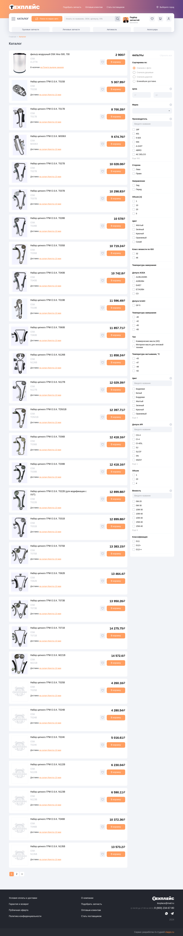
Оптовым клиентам (94, 7)
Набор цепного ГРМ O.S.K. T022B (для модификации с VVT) (58, 493)
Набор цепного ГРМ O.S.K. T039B (47, 464)
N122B (33, 772)
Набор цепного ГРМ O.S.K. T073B (47, 600)
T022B (33, 502)
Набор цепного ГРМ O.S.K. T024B (47, 710)
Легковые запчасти (71, 29)
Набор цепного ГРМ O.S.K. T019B (47, 300)
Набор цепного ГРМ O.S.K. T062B (47, 573)
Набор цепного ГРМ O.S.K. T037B (47, 191)
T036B (33, 444)
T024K (33, 745)
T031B (33, 526)
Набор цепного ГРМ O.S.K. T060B (47, 327)
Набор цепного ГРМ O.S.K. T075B (47, 546)
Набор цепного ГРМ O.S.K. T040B (47, 273)
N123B (33, 799)
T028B (33, 226)
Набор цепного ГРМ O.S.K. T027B (47, 163)
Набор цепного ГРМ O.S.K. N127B (47, 382)
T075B (33, 553)
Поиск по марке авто (47, 19)
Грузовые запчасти (30, 29)
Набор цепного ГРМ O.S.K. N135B (47, 846)
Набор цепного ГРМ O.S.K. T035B (47, 245)
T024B (33, 717)
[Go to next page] (22, 874)
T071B (33, 635)
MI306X (34, 144)
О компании (87, 898)
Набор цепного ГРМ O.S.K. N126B (47, 355)
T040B (33, 280)
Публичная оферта (18, 910)
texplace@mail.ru (165, 903)
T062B (33, 581)
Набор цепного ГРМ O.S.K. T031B (47, 518)
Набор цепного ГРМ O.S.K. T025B (47, 682)
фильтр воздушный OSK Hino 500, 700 (50, 54)
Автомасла (112, 29)
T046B (33, 827)
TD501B (34, 417)
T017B (33, 116)
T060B (33, 335)
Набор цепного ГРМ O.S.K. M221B (47, 655)
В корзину (116, 62)
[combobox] (152, 110)
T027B (33, 171)
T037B (33, 198)
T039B (33, 472)
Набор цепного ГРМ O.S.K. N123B (47, 792)
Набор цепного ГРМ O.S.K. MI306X (48, 136)
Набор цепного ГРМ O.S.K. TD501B (48, 409)
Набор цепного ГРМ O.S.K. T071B (47, 628)
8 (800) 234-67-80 (152, 908)
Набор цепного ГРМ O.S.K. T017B (47, 109)
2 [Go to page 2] (16, 874)
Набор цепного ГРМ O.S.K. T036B (47, 437)
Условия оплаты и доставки (23, 898)
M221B (33, 663)
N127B (33, 390)
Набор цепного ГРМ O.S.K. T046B (47, 819)
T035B (33, 253)
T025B (33, 690)
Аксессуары (152, 29)
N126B (33, 362)
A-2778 (34, 62)
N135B (33, 854)
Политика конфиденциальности (25, 916)
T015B (33, 89)
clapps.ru (169, 932)
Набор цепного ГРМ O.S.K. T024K (47, 737)
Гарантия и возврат (19, 904)
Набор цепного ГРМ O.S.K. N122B (47, 764)
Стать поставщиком (115, 7)
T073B (33, 608)
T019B (33, 308)
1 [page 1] (11, 874)
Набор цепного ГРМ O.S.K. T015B (47, 81)
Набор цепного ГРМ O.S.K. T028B (47, 218)
